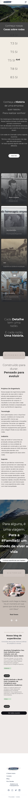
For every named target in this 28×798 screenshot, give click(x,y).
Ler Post (7, 675)
